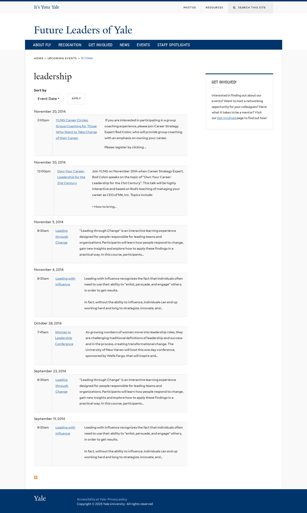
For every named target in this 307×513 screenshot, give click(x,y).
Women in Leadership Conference (64, 338)
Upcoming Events (62, 58)
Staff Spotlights (173, 44)
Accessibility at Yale (91, 499)
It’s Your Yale (46, 7)
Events (143, 44)
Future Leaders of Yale (84, 30)
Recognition (69, 44)
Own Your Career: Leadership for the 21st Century (71, 177)
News (125, 44)
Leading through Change (61, 236)
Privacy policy (117, 499)
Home (38, 58)
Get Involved (101, 44)
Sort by (40, 90)
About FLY (42, 44)
